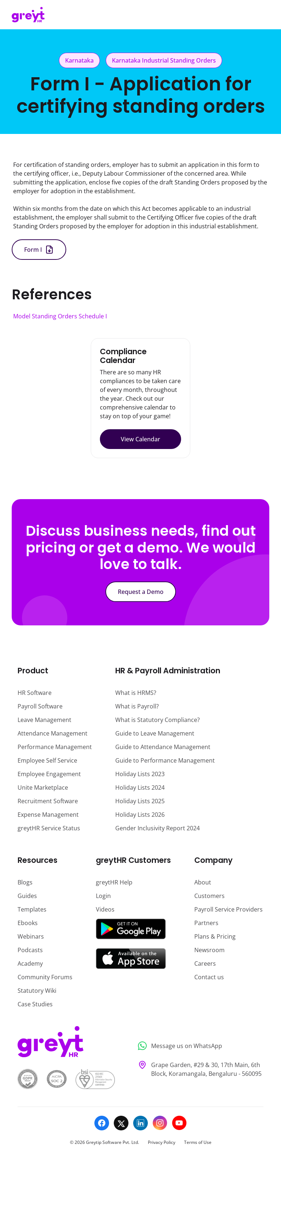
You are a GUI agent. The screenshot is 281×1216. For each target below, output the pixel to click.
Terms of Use (197, 1142)
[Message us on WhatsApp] (198, 1046)
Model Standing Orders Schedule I (60, 316)
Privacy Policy (161, 1142)
